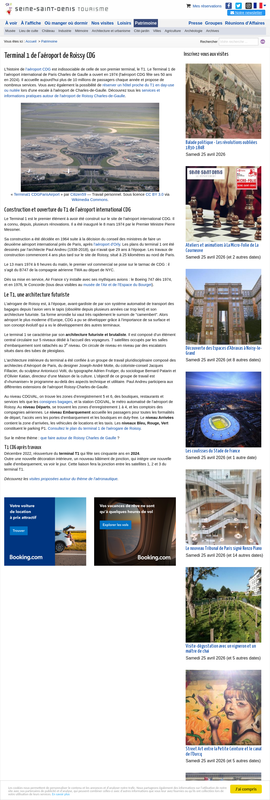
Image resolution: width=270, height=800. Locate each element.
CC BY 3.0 (154, 194)
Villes (157, 31)
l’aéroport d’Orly (107, 244)
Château (48, 31)
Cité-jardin (141, 31)
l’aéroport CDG (38, 69)
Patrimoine (146, 23)
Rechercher (209, 42)
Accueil (31, 41)
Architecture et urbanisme (111, 31)
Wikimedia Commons (90, 200)
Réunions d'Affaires (245, 23)
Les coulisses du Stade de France (213, 451)
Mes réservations (203, 6)
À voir (11, 23)
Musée (10, 31)
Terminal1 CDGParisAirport (37, 194)
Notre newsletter (246, 13)
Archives (212, 31)
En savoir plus (20, 793)
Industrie (64, 31)
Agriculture (173, 31)
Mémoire (81, 31)
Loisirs (124, 23)
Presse (195, 23)
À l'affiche (31, 23)
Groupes (214, 23)
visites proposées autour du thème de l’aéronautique (73, 479)
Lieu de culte (28, 31)
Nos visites (102, 23)
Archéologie (193, 31)
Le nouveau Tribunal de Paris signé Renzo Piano (224, 548)
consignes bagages (56, 402)
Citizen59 (78, 194)
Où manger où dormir (66, 23)
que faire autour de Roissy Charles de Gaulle (78, 438)
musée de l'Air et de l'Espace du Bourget (117, 285)
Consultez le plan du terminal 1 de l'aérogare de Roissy (94, 428)
